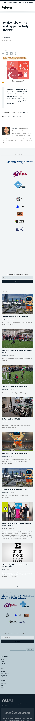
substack (3, 680)
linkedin (3, 682)
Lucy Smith (5, 319)
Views (2, 661)
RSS (2, 677)
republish (15, 2)
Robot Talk (5, 528)
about (5, 2)
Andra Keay (6, 37)
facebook (3, 683)
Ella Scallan (5, 422)
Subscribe (17, 281)
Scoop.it (9, 117)
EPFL (3, 569)
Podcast (3, 663)
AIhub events (30, 2)
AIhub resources (22, 2)
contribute (9, 2)
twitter (2, 685)
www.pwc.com (24, 112)
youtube (3, 688)
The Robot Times (17, 117)
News (2, 659)
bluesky (3, 687)
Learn (2, 665)
